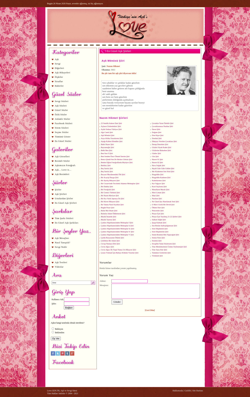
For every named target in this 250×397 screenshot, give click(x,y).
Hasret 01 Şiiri (157, 159)
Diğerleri (59, 68)
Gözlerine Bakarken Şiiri (161, 150)
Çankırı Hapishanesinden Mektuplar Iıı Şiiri (117, 229)
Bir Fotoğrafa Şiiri (108, 190)
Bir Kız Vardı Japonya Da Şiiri (112, 199)
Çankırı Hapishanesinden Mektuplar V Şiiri (117, 235)
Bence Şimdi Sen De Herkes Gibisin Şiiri (116, 159)
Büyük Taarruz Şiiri (108, 220)
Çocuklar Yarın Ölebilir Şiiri (162, 123)
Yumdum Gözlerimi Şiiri (161, 253)
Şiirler (58, 189)
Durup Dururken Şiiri (160, 144)
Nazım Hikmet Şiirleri (114, 118)
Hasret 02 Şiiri (157, 162)
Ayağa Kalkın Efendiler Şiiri (112, 141)
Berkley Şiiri (106, 165)
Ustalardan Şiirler (64, 198)
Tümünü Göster (63, 136)
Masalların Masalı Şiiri (160, 190)
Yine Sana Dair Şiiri (159, 250)
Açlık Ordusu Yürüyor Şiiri (111, 129)
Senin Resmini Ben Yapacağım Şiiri (165, 235)
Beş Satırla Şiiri (107, 168)
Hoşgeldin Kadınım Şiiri (161, 177)
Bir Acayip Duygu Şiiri (110, 177)
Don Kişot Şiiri (157, 135)
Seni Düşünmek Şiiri (160, 229)
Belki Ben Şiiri (106, 150)
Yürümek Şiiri (157, 256)
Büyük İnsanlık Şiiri (108, 217)
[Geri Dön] (150, 310)
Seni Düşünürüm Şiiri (160, 232)
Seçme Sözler (62, 132)
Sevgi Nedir (61, 247)
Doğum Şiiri (156, 132)
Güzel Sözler (61, 110)
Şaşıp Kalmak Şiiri (159, 223)
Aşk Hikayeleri (62, 72)
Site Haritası (197, 390)
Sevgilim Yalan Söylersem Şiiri (164, 244)
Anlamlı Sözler (62, 119)
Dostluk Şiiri (157, 138)
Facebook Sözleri (64, 123)
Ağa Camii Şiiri (107, 132)
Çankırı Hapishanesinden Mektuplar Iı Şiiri (117, 226)
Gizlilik (187, 390)
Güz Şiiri (155, 156)
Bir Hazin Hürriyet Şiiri (110, 196)
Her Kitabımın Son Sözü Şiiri (163, 171)
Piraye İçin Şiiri (158, 214)
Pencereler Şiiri (158, 211)
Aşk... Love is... (63, 170)
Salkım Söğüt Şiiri (159, 220)
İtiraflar (59, 81)
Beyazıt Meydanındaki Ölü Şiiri (113, 174)
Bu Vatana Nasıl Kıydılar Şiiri (112, 205)
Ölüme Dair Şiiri (158, 208)
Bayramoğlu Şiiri (107, 147)
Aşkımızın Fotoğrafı (65, 165)
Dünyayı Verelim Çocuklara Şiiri (164, 141)
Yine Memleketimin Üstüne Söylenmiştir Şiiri (169, 247)
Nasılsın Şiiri (157, 199)
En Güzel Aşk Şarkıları (66, 223)
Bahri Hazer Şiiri (107, 144)
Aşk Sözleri (61, 105)
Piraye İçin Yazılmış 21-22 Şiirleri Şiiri (166, 217)
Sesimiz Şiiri (157, 241)
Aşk (57, 59)
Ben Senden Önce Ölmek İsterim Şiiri (115, 156)
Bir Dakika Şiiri (107, 187)
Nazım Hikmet (113, 66)
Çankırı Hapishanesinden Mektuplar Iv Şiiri (117, 232)
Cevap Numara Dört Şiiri (110, 244)
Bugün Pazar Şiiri (107, 208)
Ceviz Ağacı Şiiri (107, 247)
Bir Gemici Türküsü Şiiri (110, 193)
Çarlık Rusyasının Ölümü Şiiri (112, 238)
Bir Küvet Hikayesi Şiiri (110, 202)
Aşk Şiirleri (61, 194)
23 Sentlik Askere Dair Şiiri (111, 123)
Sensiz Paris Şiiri (158, 238)
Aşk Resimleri (62, 174)
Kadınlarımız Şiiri (158, 181)
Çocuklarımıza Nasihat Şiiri (162, 126)
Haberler (59, 86)
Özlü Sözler (61, 114)
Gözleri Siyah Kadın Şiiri (161, 147)
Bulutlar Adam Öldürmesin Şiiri (113, 214)
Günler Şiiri (156, 153)
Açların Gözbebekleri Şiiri (111, 126)
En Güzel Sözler (63, 141)
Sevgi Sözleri (62, 101)
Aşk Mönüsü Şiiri (113, 60)
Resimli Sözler (62, 161)
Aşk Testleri (61, 262)
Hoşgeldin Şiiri (157, 174)
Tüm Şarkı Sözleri (64, 218)
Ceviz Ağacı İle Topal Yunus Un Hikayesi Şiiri (118, 250)
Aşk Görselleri (62, 156)
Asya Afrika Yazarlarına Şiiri (112, 138)
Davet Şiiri (156, 129)
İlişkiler (59, 77)
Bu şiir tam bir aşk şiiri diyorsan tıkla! (119, 73)
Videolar (59, 267)
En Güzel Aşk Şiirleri (66, 203)
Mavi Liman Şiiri (158, 193)
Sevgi (58, 64)
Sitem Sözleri (62, 128)
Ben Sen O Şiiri (107, 153)
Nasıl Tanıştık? (62, 242)
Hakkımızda (178, 390)
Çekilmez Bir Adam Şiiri (110, 241)
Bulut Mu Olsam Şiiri (109, 211)
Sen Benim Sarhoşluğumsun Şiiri (164, 226)
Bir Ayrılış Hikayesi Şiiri (110, 181)
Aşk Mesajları (62, 238)
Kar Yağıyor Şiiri (158, 184)
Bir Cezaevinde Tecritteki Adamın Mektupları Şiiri (120, 184)
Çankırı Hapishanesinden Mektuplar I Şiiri (117, 223)
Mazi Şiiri (155, 196)
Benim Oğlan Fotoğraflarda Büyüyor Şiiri (117, 162)
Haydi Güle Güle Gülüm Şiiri (163, 168)
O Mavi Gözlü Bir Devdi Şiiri (163, 205)
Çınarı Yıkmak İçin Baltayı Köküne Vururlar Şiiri (120, 253)
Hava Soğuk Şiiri (158, 165)
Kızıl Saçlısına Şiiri (159, 187)
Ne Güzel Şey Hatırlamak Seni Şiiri (165, 202)
